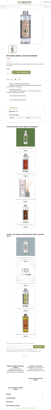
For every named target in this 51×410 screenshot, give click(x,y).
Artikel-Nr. (12, 111)
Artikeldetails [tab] (13, 107)
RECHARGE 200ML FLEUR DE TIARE (25, 283)
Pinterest (19, 79)
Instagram (27, 356)
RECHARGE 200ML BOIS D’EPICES (25, 225)
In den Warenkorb (21, 72)
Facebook (23, 356)
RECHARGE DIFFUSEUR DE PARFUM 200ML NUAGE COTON (25, 258)
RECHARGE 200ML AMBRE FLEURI (25, 174)
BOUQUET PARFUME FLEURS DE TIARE (25, 199)
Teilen (11, 79)
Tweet (15, 79)
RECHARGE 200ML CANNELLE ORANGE (25, 334)
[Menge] (8, 72)
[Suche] (25, 7)
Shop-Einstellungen (13, 405)
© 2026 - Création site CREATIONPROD (25, 408)
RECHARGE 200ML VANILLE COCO (25, 308)
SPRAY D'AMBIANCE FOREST (25, 148)
